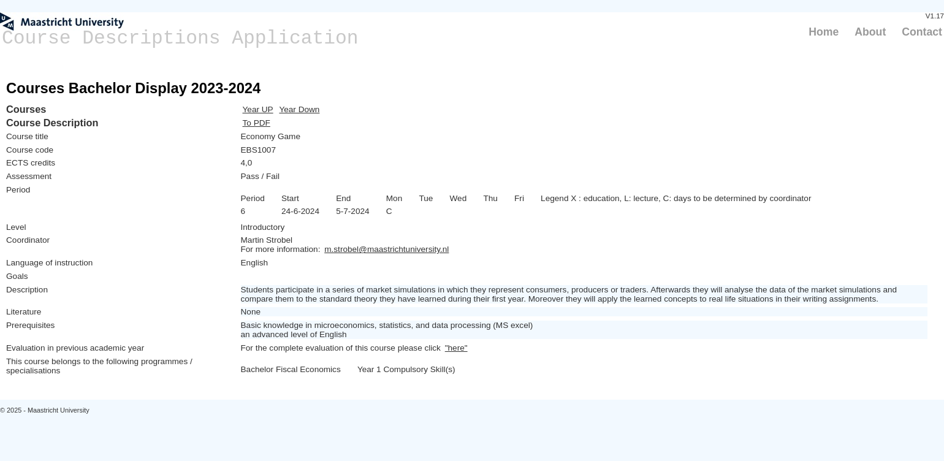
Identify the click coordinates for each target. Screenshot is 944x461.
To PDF (256, 123)
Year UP (258, 109)
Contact (922, 32)
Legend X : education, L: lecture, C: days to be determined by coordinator (676, 198)
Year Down (299, 109)
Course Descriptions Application (180, 38)
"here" (456, 347)
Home (824, 32)
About (870, 32)
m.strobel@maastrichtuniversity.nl (386, 249)
